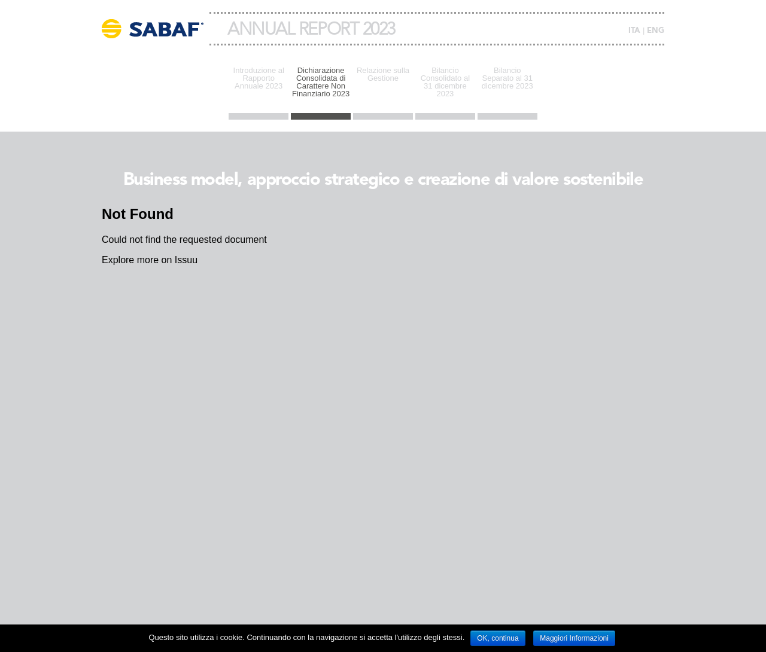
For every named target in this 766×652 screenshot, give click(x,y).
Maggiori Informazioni (574, 638)
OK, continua (497, 638)
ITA (634, 31)
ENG (655, 31)
